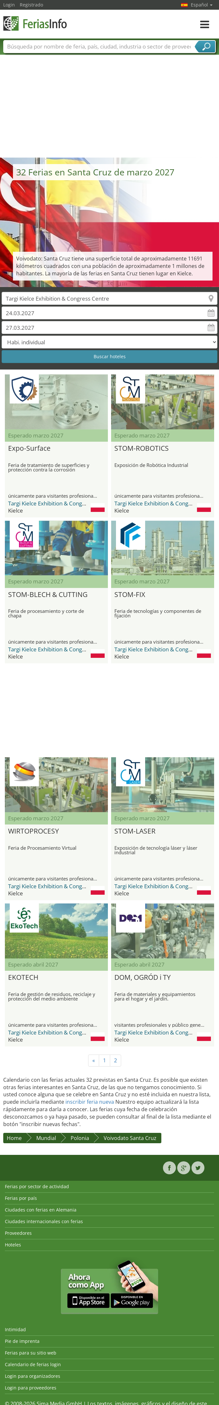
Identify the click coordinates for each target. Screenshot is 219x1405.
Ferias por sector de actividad (37, 1186)
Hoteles (13, 1245)
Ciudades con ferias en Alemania (40, 1210)
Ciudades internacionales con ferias (44, 1221)
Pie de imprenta (22, 1341)
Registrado (31, 5)
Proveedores (18, 1233)
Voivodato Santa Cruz (130, 1138)
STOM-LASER (135, 830)
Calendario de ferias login (33, 1364)
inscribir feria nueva (89, 1101)
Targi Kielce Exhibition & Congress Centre (59, 503)
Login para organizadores (32, 1376)
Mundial (46, 1138)
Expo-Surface (29, 448)
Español (202, 5)
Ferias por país (21, 1198)
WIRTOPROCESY (33, 830)
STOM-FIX (129, 594)
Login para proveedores (30, 1388)
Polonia (80, 1138)
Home (14, 1138)
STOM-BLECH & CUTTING (47, 594)
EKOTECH (23, 977)
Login (9, 5)
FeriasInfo (35, 23)
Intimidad (15, 1329)
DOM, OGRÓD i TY (142, 977)
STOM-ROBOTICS (141, 448)
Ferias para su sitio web (30, 1353)
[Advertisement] (110, 109)
